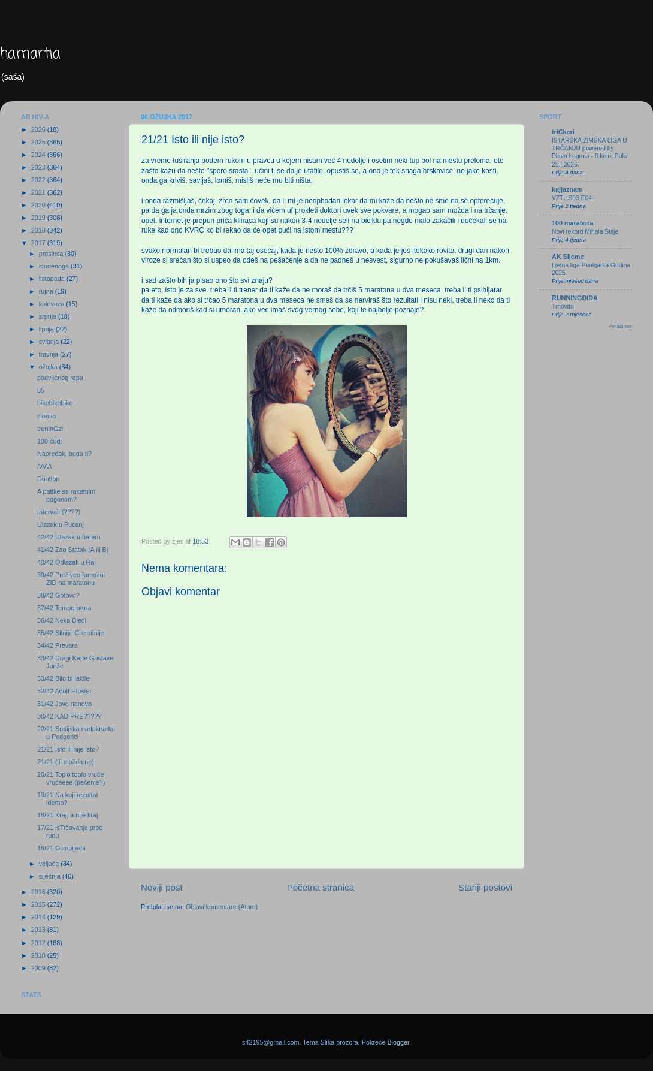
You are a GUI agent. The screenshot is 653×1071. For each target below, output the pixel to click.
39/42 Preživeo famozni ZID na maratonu (71, 578)
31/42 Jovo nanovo (64, 703)
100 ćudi (49, 441)
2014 (39, 917)
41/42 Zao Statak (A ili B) (72, 549)
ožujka (49, 366)
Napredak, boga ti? (64, 453)
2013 (39, 929)
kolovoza (52, 303)
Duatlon (48, 478)
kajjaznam (567, 189)
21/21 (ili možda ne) (65, 761)
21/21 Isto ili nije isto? (68, 749)
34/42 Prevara (57, 645)
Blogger (398, 1042)
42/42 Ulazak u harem (69, 537)
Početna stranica (321, 887)
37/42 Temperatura (64, 607)
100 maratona (573, 223)
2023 (39, 167)
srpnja (48, 316)
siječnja (50, 876)
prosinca (52, 253)
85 (40, 390)
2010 (39, 955)
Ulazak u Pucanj (60, 524)
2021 (39, 192)
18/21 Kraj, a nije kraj (67, 815)
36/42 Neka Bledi (61, 620)
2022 (39, 179)
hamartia (30, 54)
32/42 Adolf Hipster (64, 691)
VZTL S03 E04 (572, 198)
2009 (39, 968)
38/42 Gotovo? (58, 595)
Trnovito (563, 306)
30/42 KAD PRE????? (69, 716)
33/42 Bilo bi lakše (63, 678)
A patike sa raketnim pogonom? (66, 495)
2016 (39, 891)
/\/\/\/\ (44, 466)
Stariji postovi (485, 887)
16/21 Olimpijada (61, 848)
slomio (46, 416)
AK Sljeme (568, 256)
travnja (49, 354)
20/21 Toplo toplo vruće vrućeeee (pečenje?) (71, 778)
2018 (39, 230)
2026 (39, 129)
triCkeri (563, 131)
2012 (39, 942)
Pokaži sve (620, 326)
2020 (39, 205)
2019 (39, 217)
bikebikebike (54, 402)
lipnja (47, 329)
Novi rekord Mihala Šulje (585, 231)
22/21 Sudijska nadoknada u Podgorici (75, 732)
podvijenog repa (60, 377)
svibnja (50, 341)
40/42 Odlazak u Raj (66, 562)
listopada (52, 278)
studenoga (55, 266)
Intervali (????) (58, 511)
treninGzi (50, 428)
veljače (50, 863)
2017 (39, 242)
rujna (47, 291)
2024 (39, 154)
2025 (39, 142)
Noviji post (162, 887)
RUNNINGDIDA (575, 297)
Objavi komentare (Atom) (222, 906)
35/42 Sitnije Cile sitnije (70, 632)
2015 (39, 904)
